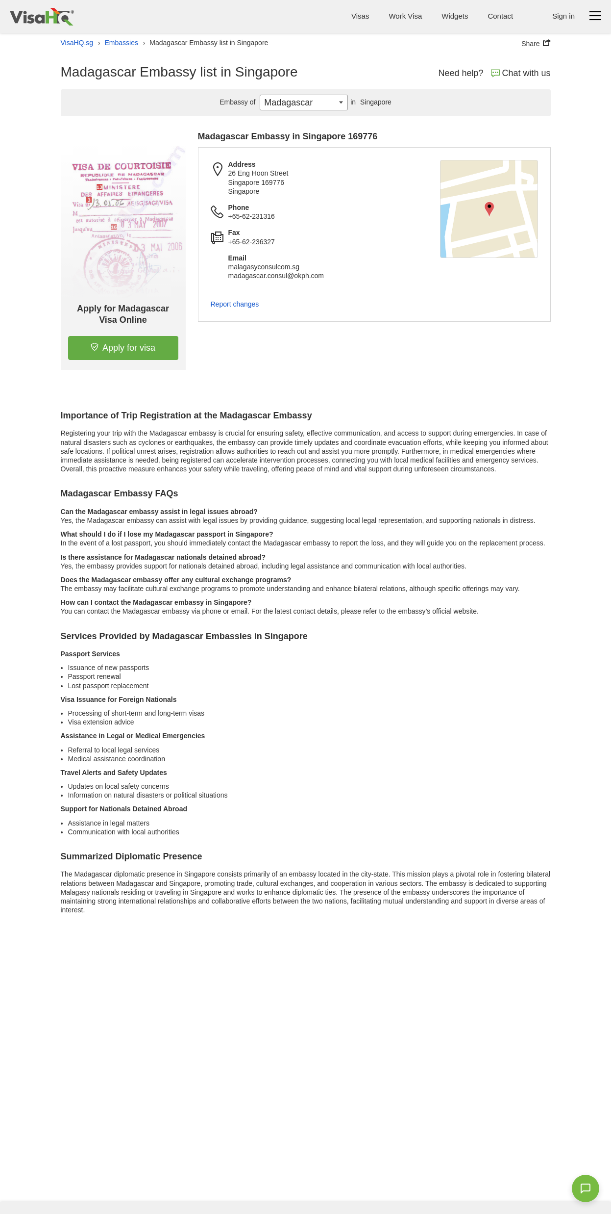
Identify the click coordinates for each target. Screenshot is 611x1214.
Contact (500, 16)
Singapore (369, 102)
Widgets (454, 16)
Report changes (235, 304)
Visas (360, 16)
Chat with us (521, 73)
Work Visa (405, 16)
